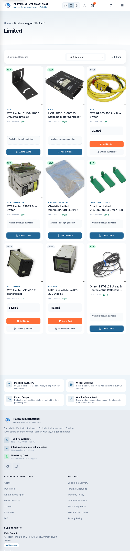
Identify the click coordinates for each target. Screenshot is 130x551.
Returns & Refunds (77, 488)
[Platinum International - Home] (26, 5)
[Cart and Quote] (92, 5)
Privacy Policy (75, 518)
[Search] (111, 5)
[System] (71, 5)
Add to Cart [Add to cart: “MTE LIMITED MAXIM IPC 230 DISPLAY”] (65, 321)
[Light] (65, 5)
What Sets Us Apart (14, 494)
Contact (8, 506)
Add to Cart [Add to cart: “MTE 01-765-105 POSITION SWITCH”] (106, 144)
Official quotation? (106, 152)
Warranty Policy (76, 494)
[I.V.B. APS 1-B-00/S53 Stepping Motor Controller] (65, 111)
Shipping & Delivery (78, 482)
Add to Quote (23, 152)
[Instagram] (16, 466)
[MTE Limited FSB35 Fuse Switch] (23, 200)
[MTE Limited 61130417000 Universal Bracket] (23, 111)
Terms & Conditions (78, 512)
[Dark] (77, 5)
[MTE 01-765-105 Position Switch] (106, 111)
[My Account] (84, 5)
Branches (9, 512)
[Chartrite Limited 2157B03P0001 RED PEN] (65, 200)
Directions (11, 545)
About (7, 482)
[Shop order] (85, 57)
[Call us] (65, 440)
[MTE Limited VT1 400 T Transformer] (23, 288)
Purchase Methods (77, 500)
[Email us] (65, 448)
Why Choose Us (12, 500)
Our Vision (9, 488)
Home (7, 23)
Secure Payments (77, 506)
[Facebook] (8, 466)
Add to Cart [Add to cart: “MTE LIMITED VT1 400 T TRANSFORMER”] (23, 321)
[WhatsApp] (65, 457)
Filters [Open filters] (115, 56)
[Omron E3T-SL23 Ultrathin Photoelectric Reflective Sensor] (106, 288)
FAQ (6, 518)
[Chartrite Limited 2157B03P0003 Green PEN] (106, 200)
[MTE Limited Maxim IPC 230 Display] (65, 288)
